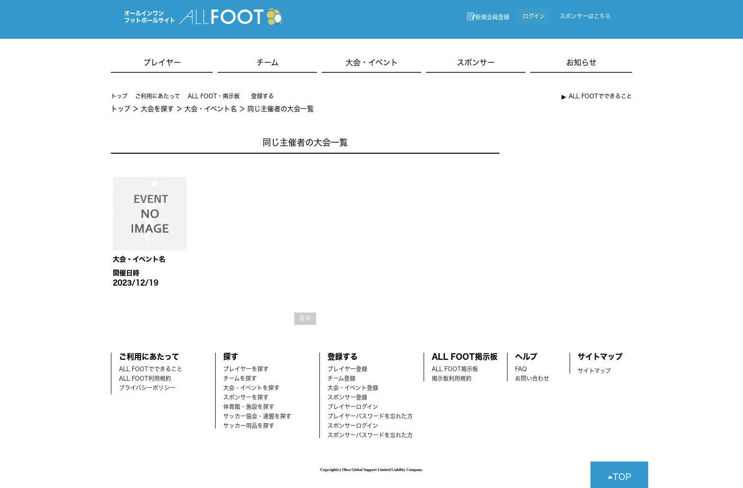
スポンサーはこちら (585, 16)
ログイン (534, 16)
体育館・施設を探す (248, 407)
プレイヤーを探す (246, 369)
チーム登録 (341, 378)
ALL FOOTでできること (150, 369)
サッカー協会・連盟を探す (257, 416)
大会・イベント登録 (352, 388)
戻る (305, 318)
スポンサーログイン (352, 425)
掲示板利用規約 (451, 378)
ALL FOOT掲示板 (455, 369)
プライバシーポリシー (147, 388)
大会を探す (157, 108)
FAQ (521, 369)
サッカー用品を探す (248, 425)
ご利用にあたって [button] (157, 96)
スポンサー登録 (347, 397)
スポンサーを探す (246, 397)
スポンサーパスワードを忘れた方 (370, 435)
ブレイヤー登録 (347, 369)
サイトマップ (594, 371)
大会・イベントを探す (251, 388)
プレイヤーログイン (352, 407)
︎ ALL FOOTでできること (597, 96)
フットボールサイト (149, 20)
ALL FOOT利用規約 (145, 378)
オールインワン (144, 13)
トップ (119, 96)
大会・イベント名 (210, 108)
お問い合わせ (532, 378)
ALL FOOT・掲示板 (214, 96)
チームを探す (240, 378)
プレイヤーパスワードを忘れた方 (370, 416)
